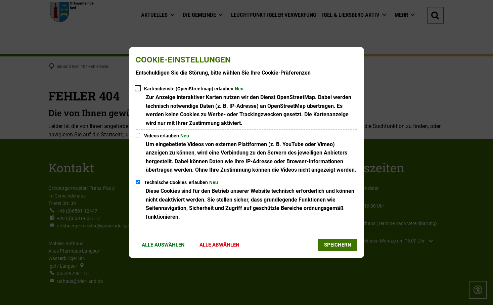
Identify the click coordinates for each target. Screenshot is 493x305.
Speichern (337, 245)
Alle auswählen (163, 245)
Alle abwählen (219, 245)
